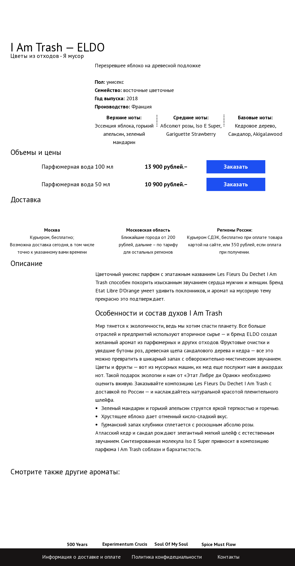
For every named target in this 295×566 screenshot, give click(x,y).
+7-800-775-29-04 (233, 22)
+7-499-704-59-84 (233, 14)
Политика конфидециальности (166, 556)
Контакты (228, 556)
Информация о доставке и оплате (81, 556)
